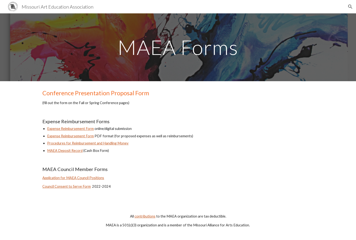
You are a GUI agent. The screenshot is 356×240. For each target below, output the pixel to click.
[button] (350, 6)
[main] (178, 47)
